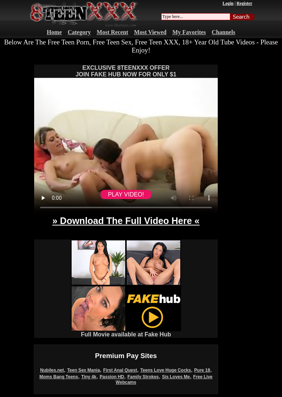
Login (228, 3)
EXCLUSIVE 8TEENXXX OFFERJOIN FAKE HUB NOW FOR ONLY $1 (126, 71)
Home (54, 32)
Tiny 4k (88, 376)
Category (79, 32)
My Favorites (189, 32)
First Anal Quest (120, 370)
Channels (223, 32)
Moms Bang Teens (58, 376)
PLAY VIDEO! (126, 194)
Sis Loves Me (176, 376)
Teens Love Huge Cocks (165, 370)
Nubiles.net (52, 370)
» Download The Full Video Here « (125, 221)
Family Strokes (143, 376)
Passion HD (112, 376)
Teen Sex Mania (83, 370)
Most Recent (112, 32)
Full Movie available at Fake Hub (126, 332)
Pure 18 (202, 370)
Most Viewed (150, 32)
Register (244, 3)
